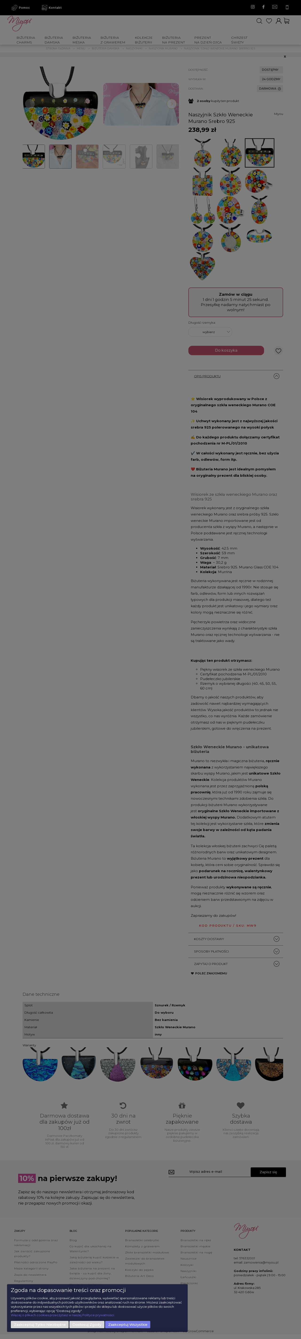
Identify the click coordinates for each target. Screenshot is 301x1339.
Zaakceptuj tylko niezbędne (40, 1325)
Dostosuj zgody (86, 1325)
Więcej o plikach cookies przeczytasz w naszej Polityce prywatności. (63, 1315)
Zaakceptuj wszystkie (127, 1325)
